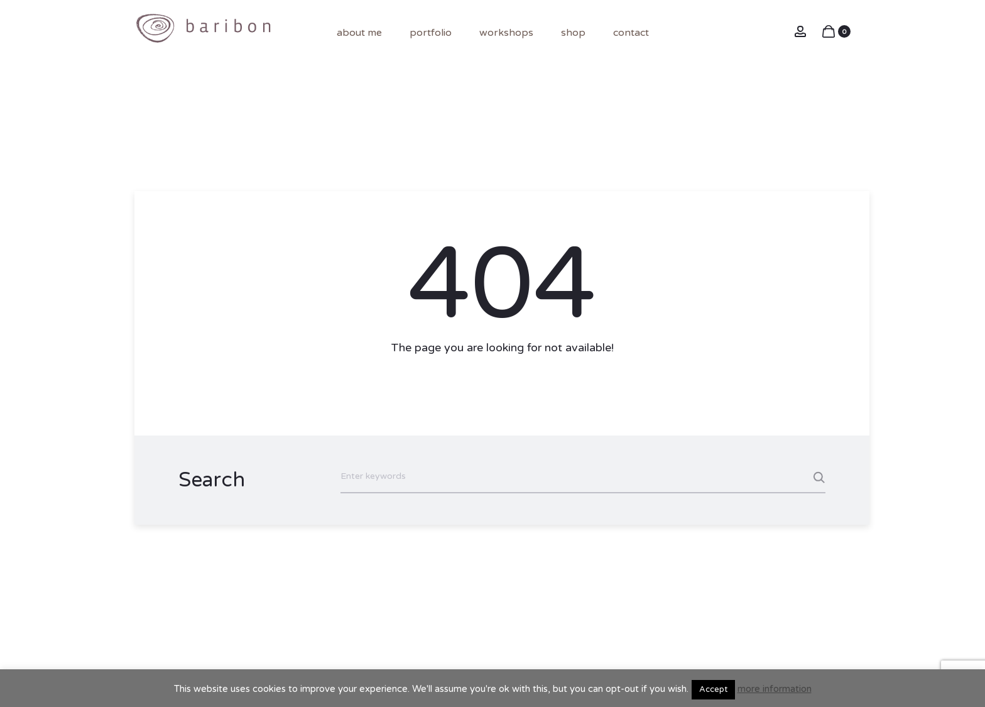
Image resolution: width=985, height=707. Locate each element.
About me (359, 32)
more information (774, 688)
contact (631, 32)
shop (573, 32)
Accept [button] (713, 689)
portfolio (431, 32)
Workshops (506, 32)
